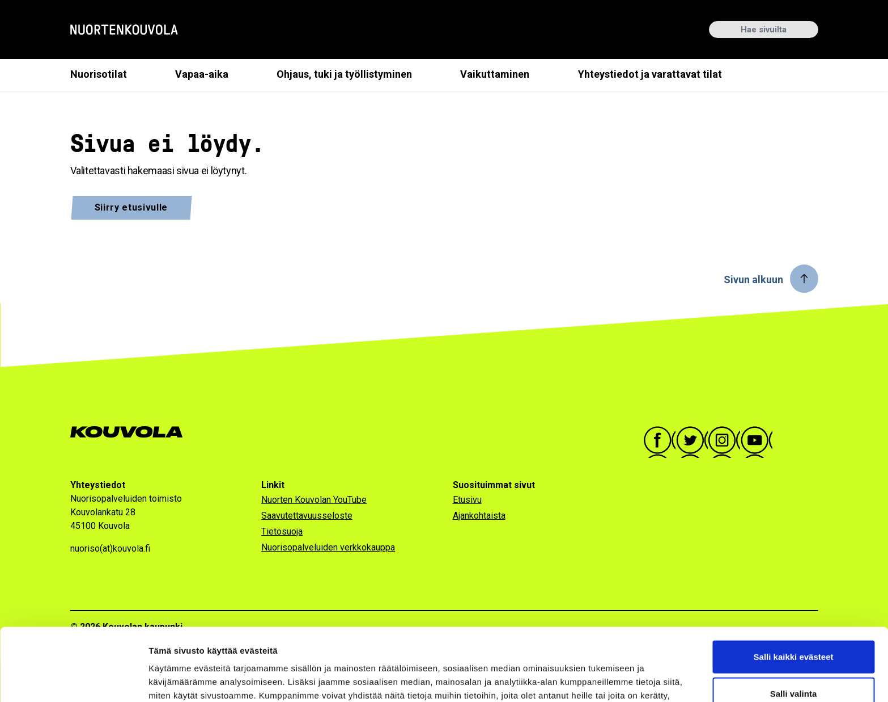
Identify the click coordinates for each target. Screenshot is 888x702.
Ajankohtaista (479, 515)
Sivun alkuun (753, 279)
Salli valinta (793, 628)
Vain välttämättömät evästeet (793, 665)
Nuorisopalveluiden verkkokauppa (328, 547)
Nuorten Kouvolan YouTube (314, 499)
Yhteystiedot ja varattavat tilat (650, 74)
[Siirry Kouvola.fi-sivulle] (131, 432)
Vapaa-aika (201, 74)
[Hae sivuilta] (763, 29)
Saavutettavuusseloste (306, 515)
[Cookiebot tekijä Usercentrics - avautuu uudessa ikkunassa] (73, 679)
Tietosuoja (282, 531)
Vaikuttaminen (494, 74)
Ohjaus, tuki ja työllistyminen (344, 74)
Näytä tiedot (606, 679)
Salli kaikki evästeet (794, 590)
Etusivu (467, 499)
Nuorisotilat (98, 74)
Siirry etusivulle (131, 207)
